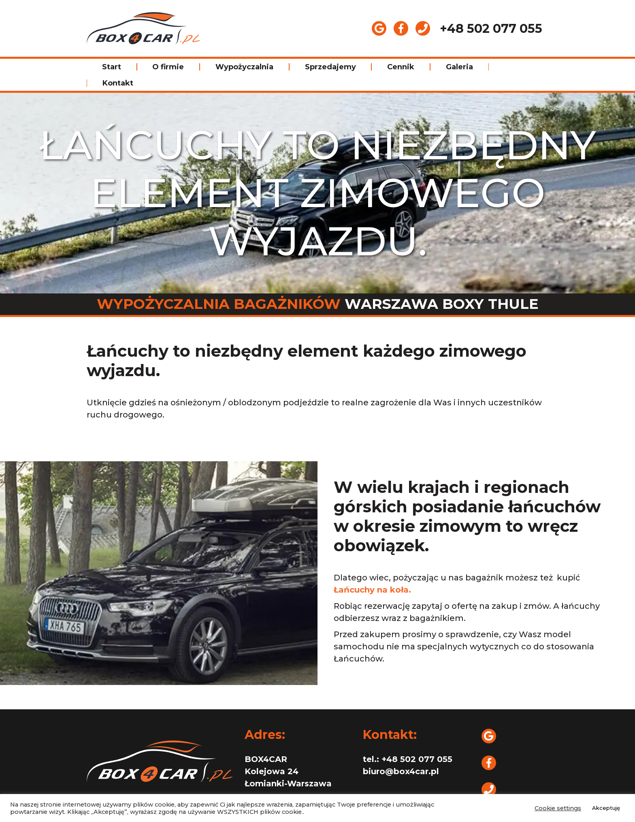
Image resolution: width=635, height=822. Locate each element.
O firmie (168, 67)
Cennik (400, 67)
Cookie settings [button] (558, 808)
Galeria (459, 67)
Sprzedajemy (330, 67)
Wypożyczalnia (244, 67)
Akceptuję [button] (606, 808)
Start (111, 67)
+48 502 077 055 (491, 28)
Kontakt (117, 83)
